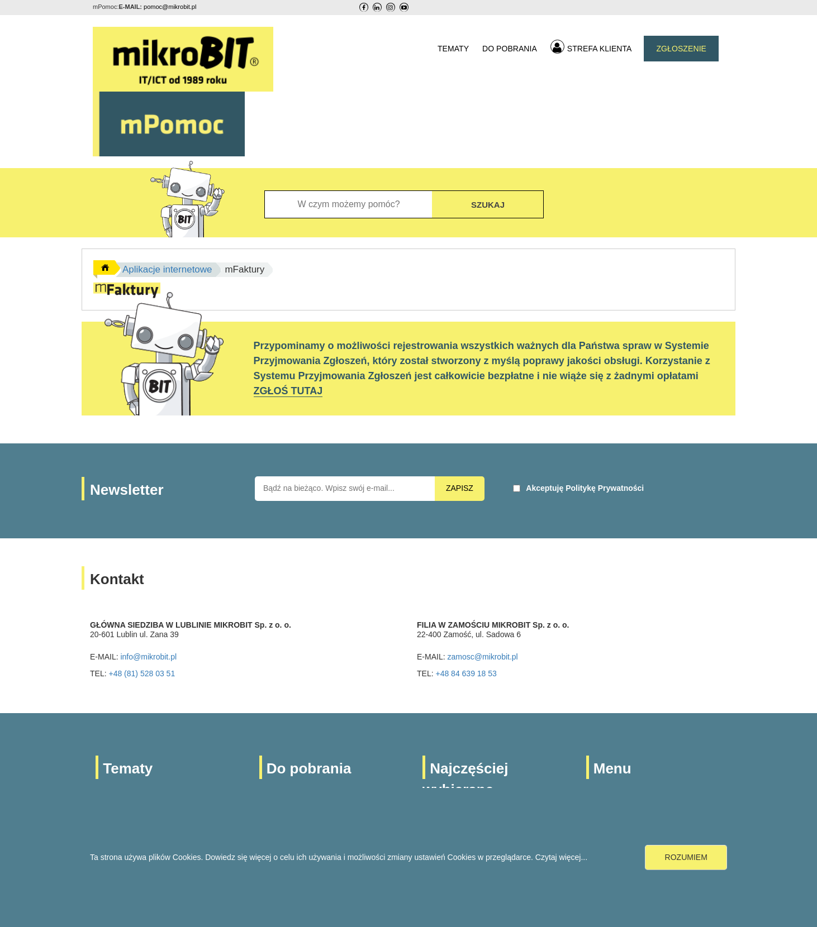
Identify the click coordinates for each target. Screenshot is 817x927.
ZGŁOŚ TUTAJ (288, 390)
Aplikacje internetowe (167, 269)
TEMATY (453, 48)
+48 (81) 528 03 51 (141, 673)
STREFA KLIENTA (591, 47)
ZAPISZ (459, 488)
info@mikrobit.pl (148, 656)
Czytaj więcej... (561, 857)
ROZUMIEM (686, 857)
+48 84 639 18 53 (465, 673)
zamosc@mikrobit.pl (482, 656)
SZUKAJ (488, 204)
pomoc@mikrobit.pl (170, 6)
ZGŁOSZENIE (681, 48)
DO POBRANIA (509, 48)
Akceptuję (585, 488)
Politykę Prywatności (605, 488)
